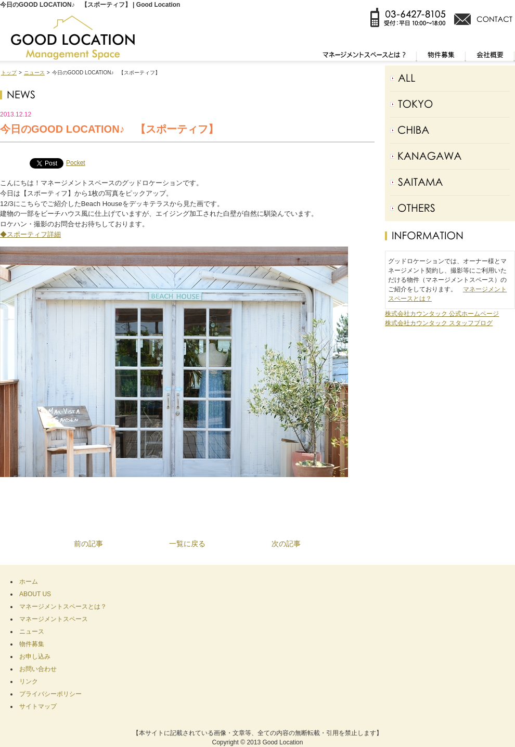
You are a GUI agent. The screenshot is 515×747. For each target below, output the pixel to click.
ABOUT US (35, 594)
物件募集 (31, 644)
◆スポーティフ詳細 (30, 234)
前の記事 (88, 543)
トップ (9, 72)
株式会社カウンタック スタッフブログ (439, 323)
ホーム (28, 581)
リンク (28, 681)
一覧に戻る (187, 543)
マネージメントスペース (53, 619)
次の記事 (286, 543)
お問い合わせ (38, 669)
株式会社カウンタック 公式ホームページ (442, 313)
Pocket (75, 162)
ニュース (34, 72)
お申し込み (34, 656)
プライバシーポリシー (50, 694)
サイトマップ (38, 706)
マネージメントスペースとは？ (63, 606)
